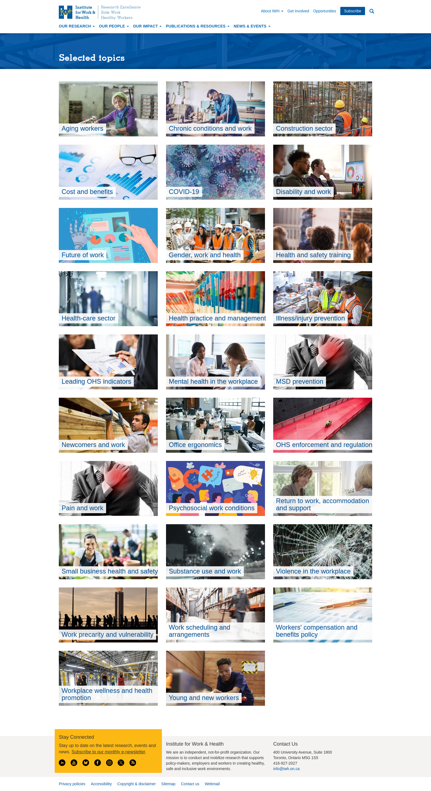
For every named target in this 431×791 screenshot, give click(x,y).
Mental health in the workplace (213, 381)
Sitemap (168, 784)
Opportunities (324, 11)
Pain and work (82, 508)
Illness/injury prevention (310, 318)
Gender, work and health (205, 255)
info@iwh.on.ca (286, 769)
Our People (114, 26)
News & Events (252, 26)
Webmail (212, 784)
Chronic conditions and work (210, 128)
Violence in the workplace (313, 571)
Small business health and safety (110, 571)
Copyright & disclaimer (136, 784)
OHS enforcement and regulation (324, 444)
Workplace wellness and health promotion (107, 694)
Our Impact (147, 26)
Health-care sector (88, 318)
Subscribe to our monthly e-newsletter (108, 751)
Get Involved (298, 11)
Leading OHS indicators (96, 381)
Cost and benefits (87, 191)
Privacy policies (72, 784)
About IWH (272, 11)
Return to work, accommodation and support (322, 504)
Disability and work (303, 191)
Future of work (83, 255)
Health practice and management (217, 318)
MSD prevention (299, 381)
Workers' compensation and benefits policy (316, 631)
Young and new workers (204, 697)
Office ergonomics (195, 444)
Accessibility (101, 784)
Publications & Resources (197, 26)
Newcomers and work (93, 444)
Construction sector (304, 128)
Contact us (190, 784)
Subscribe (352, 11)
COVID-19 (184, 191)
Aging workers (82, 128)
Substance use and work (205, 571)
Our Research (77, 26)
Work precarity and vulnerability (107, 634)
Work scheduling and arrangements (199, 631)
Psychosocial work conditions (212, 508)
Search (371, 11)
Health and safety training (313, 255)
